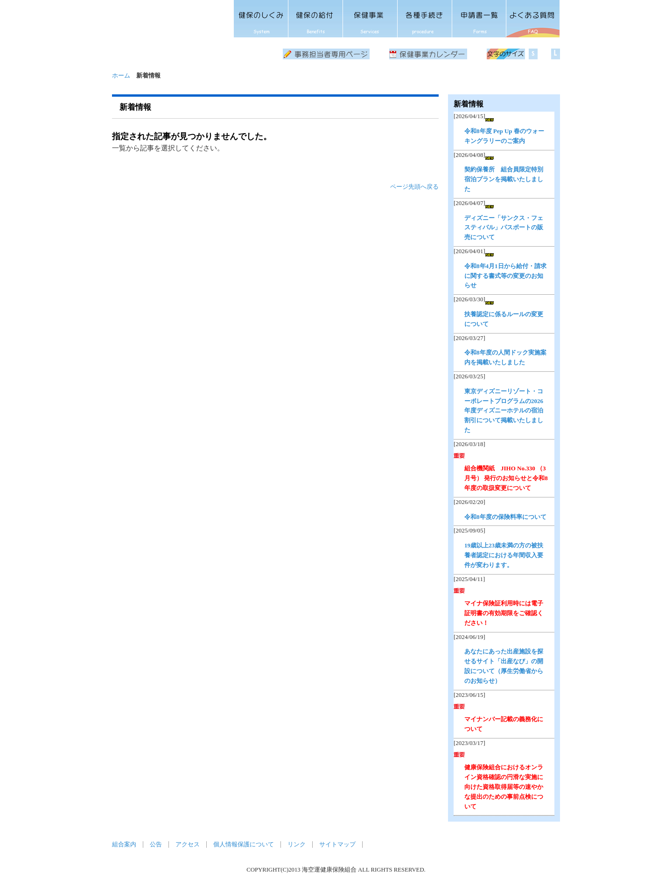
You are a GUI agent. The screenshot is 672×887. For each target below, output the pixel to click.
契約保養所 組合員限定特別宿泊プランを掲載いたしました (503, 179)
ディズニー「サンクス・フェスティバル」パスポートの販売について (503, 227)
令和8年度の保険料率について (505, 516)
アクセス (187, 844)
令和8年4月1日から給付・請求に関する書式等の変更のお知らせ (505, 276)
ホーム (121, 75)
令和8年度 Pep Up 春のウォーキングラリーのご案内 (504, 136)
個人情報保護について (243, 844)
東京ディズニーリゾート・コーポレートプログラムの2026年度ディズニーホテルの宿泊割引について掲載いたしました (503, 410)
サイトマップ (337, 844)
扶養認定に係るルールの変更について (503, 319)
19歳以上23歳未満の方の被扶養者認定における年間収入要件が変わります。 (503, 555)
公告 (156, 844)
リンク (296, 844)
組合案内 (124, 844)
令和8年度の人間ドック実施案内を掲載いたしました (505, 357)
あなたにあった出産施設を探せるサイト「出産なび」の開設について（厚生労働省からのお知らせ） (503, 666)
